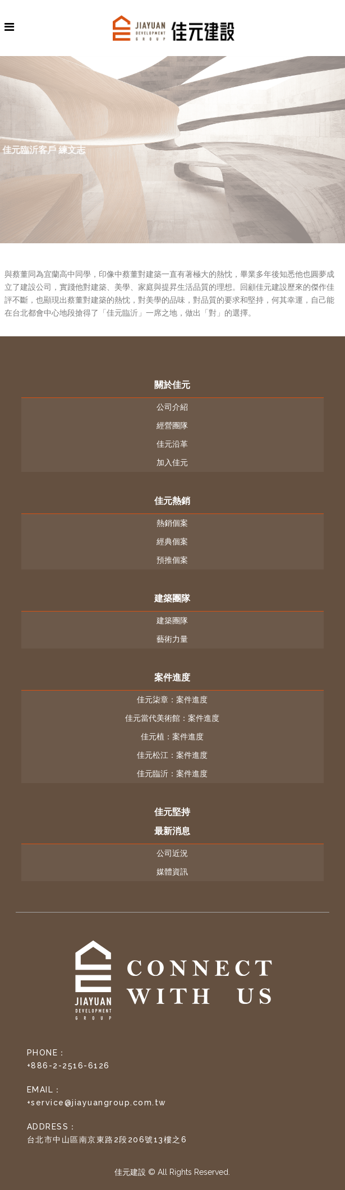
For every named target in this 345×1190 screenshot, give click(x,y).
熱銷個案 (172, 522)
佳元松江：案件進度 (172, 755)
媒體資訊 (172, 871)
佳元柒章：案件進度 (172, 699)
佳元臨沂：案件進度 (172, 773)
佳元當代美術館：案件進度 (172, 718)
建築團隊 (172, 598)
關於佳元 (172, 384)
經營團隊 (172, 425)
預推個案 (172, 559)
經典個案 (172, 541)
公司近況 (172, 853)
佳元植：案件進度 (172, 736)
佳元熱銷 (172, 501)
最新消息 (172, 831)
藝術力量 (172, 639)
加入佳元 (172, 462)
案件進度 (172, 677)
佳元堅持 (172, 812)
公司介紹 (172, 406)
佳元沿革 (172, 443)
